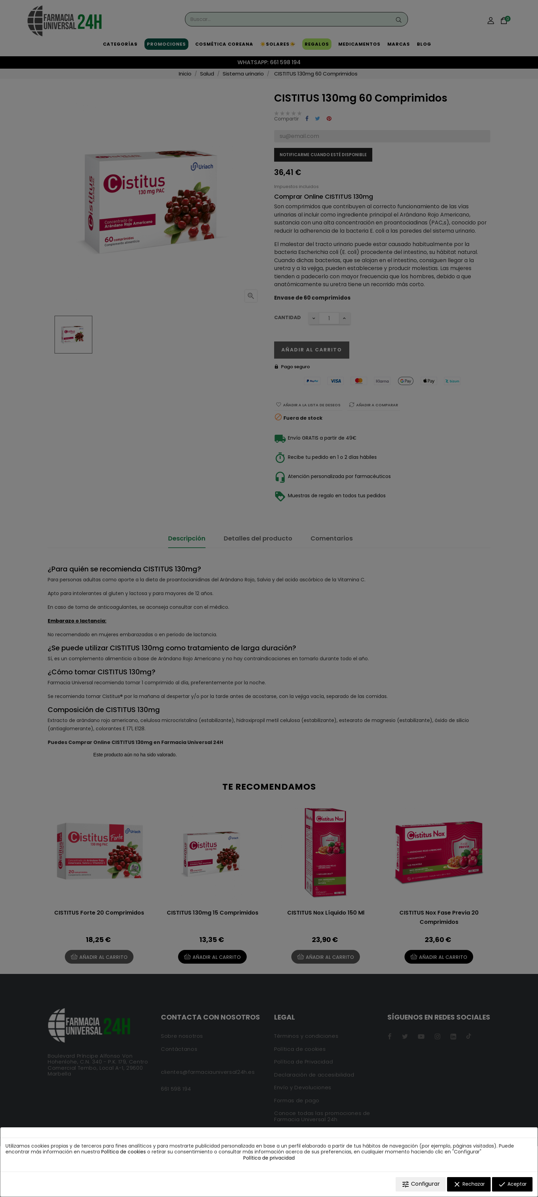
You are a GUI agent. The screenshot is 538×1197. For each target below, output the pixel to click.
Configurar (420, 1184)
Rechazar (469, 1184)
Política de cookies (123, 1151)
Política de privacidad (269, 1157)
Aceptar (512, 1184)
